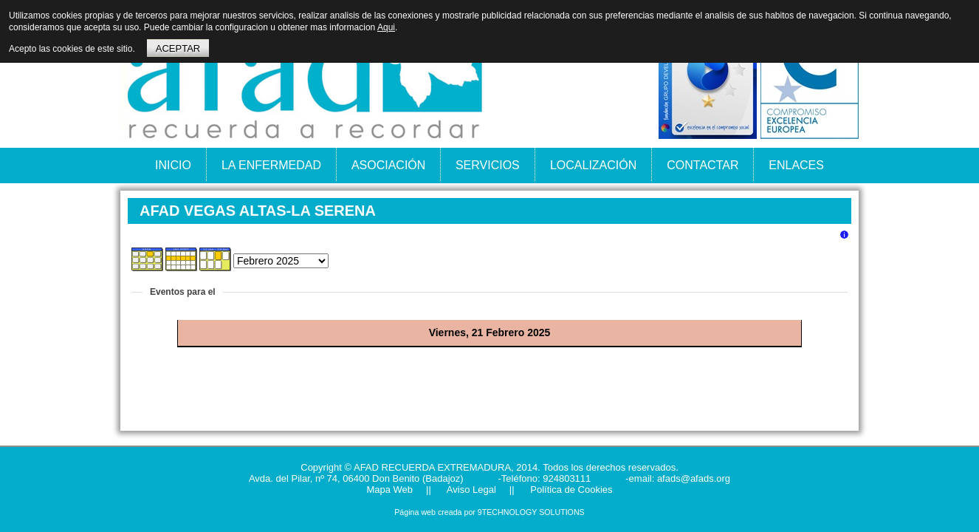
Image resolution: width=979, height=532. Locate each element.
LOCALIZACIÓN (593, 165)
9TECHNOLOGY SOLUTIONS (531, 512)
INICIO (173, 165)
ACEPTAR (178, 48)
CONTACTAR (702, 165)
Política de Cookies (570, 489)
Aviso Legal (470, 489)
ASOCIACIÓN (388, 165)
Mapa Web (389, 489)
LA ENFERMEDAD (271, 165)
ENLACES (796, 165)
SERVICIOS (488, 165)
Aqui (386, 27)
